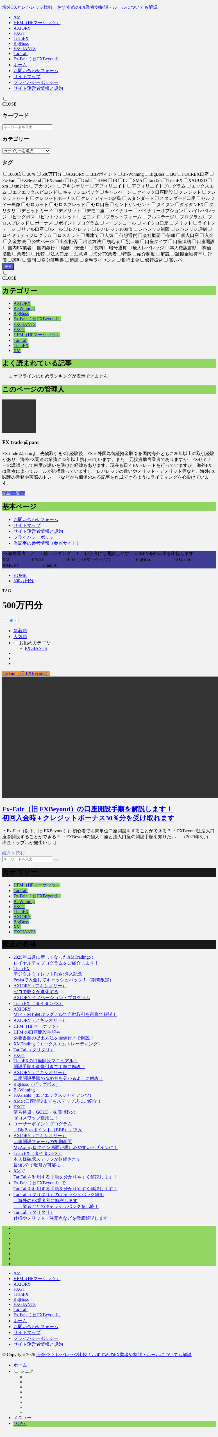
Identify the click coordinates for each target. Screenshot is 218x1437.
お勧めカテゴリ (35, 642)
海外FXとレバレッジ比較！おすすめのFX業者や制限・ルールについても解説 (80, 7)
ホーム (20, 64)
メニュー (22, 1417)
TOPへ (19, 1423)
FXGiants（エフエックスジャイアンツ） (53, 1095)
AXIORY (22, 28)
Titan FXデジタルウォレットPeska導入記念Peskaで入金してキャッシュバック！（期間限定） (63, 974)
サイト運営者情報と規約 (38, 88)
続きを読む (13, 853)
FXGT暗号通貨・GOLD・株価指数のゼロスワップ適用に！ (44, 1112)
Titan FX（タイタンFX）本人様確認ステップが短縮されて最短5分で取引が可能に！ (47, 1159)
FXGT (19, 33)
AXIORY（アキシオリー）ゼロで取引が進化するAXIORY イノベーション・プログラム (51, 991)
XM (17, 17)
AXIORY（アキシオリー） (40, 1020)
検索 (8, 266)
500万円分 (23, 580)
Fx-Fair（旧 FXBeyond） (37, 58)
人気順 (20, 636)
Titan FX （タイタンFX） (38, 1003)
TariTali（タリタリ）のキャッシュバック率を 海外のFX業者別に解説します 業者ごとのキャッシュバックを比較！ (58, 1200)
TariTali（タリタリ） (33, 1049)
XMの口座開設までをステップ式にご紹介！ (57, 1101)
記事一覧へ (13, 493)
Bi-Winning (24, 308)
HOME (20, 575)
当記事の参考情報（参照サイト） (47, 543)
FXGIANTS (24, 48)
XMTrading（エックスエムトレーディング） (57, 1043)
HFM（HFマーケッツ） (36, 22)
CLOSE (9, 104)
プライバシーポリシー (35, 82)
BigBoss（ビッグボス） (36, 1084)
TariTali (20, 53)
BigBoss (21, 43)
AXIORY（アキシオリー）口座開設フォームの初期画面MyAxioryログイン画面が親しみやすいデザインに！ (65, 1141)
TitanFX (21, 38)
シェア (27, 1371)
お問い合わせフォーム (35, 70)
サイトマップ (26, 76)
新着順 (20, 630)
